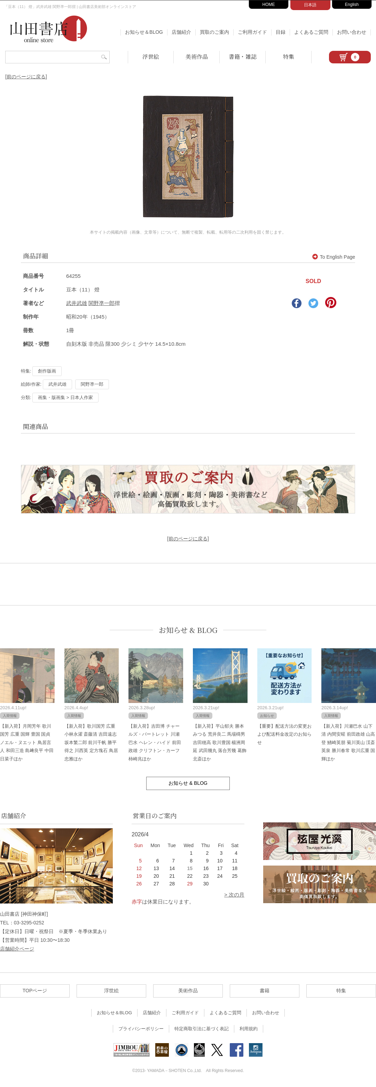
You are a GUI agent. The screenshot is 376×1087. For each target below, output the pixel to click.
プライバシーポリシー (141, 1028)
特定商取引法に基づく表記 (201, 1028)
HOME (269, 4)
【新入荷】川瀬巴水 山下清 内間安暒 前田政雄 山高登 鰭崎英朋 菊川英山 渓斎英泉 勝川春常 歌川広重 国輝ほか (348, 742)
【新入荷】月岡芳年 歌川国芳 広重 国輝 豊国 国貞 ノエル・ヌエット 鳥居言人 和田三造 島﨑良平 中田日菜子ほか (27, 742)
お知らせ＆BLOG (144, 32)
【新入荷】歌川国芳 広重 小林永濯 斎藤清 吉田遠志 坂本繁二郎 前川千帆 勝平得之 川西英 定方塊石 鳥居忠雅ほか (91, 742)
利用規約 (249, 1028)
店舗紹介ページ (17, 949)
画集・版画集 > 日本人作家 (65, 397)
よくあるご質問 (311, 32)
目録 (280, 32)
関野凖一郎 (101, 303)
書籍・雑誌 (243, 57)
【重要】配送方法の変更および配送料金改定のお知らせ (284, 734)
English (352, 4)
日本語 (310, 4)
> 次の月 (234, 895)
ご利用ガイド (252, 32)
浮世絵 (150, 57)
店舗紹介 (181, 32)
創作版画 (47, 371)
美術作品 (197, 57)
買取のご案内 (214, 32)
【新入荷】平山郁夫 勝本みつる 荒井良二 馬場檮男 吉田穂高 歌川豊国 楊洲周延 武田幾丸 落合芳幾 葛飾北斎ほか (219, 742)
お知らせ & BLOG (188, 630)
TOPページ (35, 990)
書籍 (264, 990)
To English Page (333, 257)
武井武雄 (76, 303)
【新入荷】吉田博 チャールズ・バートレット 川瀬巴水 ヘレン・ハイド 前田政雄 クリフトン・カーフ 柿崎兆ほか (154, 742)
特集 (288, 57)
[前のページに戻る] (26, 76)
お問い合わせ (351, 32)
